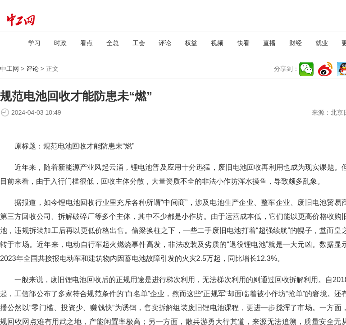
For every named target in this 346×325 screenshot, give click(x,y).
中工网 (9, 68)
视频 (217, 42)
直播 (269, 42)
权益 (191, 42)
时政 (60, 42)
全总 (112, 42)
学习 (34, 42)
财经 (295, 42)
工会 (138, 42)
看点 (86, 42)
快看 (243, 42)
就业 (321, 42)
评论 (165, 42)
